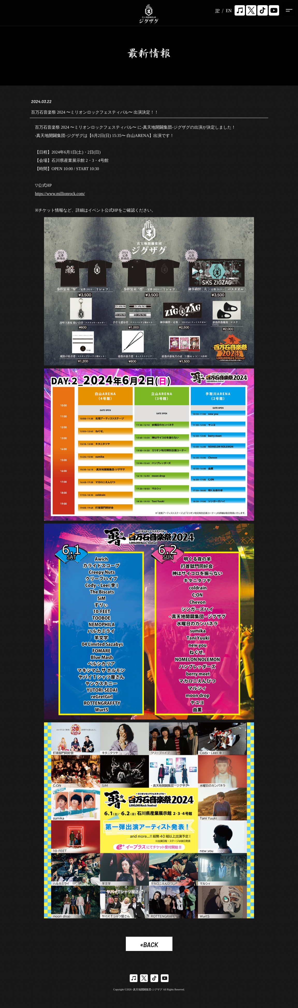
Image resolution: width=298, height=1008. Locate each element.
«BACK (149, 944)
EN (229, 10)
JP (217, 10)
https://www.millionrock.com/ (60, 194)
